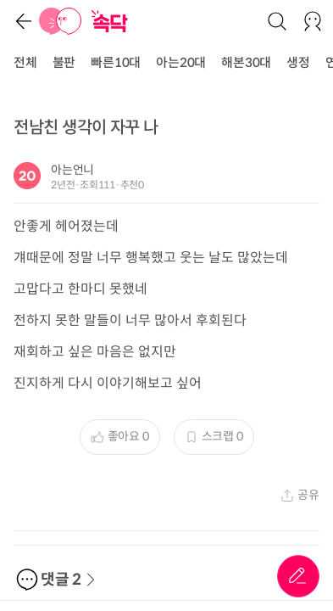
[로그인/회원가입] (312, 21)
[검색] (277, 21)
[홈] (60, 21)
